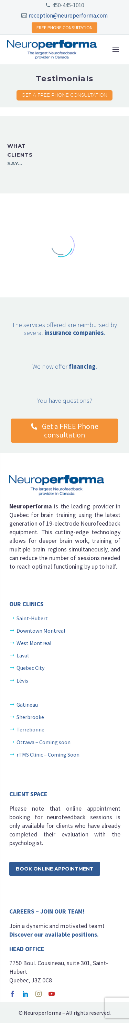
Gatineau (27, 704)
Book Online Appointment (55, 869)
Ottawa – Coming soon (44, 742)
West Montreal (34, 643)
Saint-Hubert (32, 618)
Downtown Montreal (41, 630)
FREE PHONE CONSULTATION (64, 27)
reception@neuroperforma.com (68, 15)
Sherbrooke (30, 717)
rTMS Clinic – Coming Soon (48, 754)
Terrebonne (30, 729)
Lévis (22, 680)
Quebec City (30, 667)
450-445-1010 (68, 5)
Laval (23, 655)
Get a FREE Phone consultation (64, 95)
